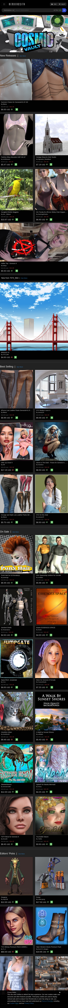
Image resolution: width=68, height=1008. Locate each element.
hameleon (41, 464)
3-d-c (4, 682)
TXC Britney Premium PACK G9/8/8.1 (14, 947)
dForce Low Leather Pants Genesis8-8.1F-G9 (17, 410)
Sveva (39, 786)
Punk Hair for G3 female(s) (10, 575)
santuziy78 (41, 412)
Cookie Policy (14, 1003)
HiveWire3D (6, 734)
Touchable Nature (42, 837)
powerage (5, 577)
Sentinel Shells (6, 627)
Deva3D (5, 839)
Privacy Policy (29, 1003)
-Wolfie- (40, 839)
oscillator (40, 577)
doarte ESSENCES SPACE (45, 627)
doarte (40, 630)
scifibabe (40, 734)
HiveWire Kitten (6, 732)
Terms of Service (47, 1001)
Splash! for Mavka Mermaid (45, 784)
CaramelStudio (42, 682)
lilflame (5, 104)
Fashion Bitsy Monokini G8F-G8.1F (13, 157)
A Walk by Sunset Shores (45, 732)
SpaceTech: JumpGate (9, 680)
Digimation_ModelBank (44, 159)
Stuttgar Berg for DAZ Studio (46, 157)
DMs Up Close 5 (7, 462)
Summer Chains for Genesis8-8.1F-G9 (14, 102)
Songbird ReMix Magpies (10, 212)
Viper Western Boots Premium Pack (48, 947)
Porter (38, 897)
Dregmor (4, 897)
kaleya (5, 265)
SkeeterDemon (6, 784)
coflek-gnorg (41, 899)
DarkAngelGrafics (43, 214)
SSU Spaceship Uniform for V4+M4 (48, 575)
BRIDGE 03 (5, 352)
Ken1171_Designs (43, 949)
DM (4, 464)
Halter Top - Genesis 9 (9, 263)
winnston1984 (7, 786)
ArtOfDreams (6, 159)
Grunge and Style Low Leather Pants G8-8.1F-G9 (18, 515)
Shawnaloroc (6, 630)
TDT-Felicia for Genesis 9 (10, 837)
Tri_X (4, 949)
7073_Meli (6, 354)
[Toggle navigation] (4, 4)
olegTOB (5, 899)
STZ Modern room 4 (43, 410)
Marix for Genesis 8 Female (45, 680)
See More (23, 56)
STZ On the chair (42, 515)
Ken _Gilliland (7, 214)
